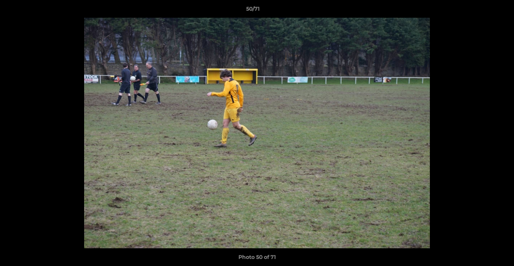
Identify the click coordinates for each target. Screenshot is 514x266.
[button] (483, 10)
